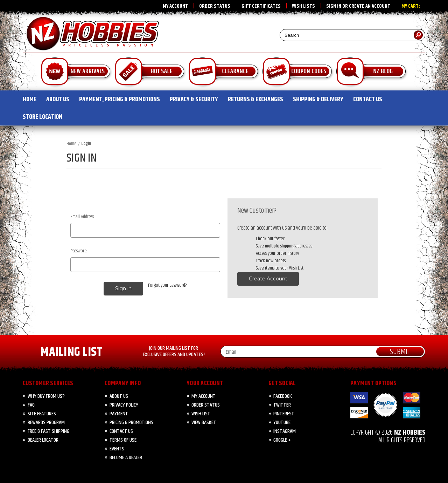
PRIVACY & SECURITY (194, 99)
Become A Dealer (126, 457)
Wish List (200, 413)
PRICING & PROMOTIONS (131, 422)
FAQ (31, 405)
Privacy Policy (124, 405)
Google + (282, 440)
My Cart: (410, 6)
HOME (29, 99)
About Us (119, 396)
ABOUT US (57, 99)
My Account (175, 6)
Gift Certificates (261, 6)
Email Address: (82, 216)
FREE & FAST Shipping (48, 431)
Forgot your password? (167, 285)
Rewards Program (46, 422)
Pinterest (283, 413)
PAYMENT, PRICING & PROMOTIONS (119, 99)
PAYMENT (119, 413)
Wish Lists (303, 6)
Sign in (333, 6)
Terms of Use (123, 440)
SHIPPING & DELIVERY (318, 99)
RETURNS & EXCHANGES (255, 99)
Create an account (369, 6)
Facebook (282, 396)
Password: (78, 251)
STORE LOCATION (42, 117)
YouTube (281, 422)
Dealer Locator (43, 440)
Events (117, 448)
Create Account (268, 278)
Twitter (282, 405)
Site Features (42, 413)
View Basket (203, 422)
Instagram (284, 431)
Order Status (214, 6)
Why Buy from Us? (46, 396)
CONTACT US (367, 99)
